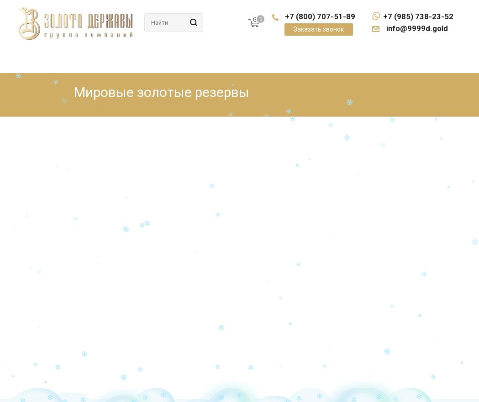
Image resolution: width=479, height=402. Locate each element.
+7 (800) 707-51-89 (320, 16)
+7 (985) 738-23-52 (412, 16)
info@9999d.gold (416, 28)
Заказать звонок (319, 29)
